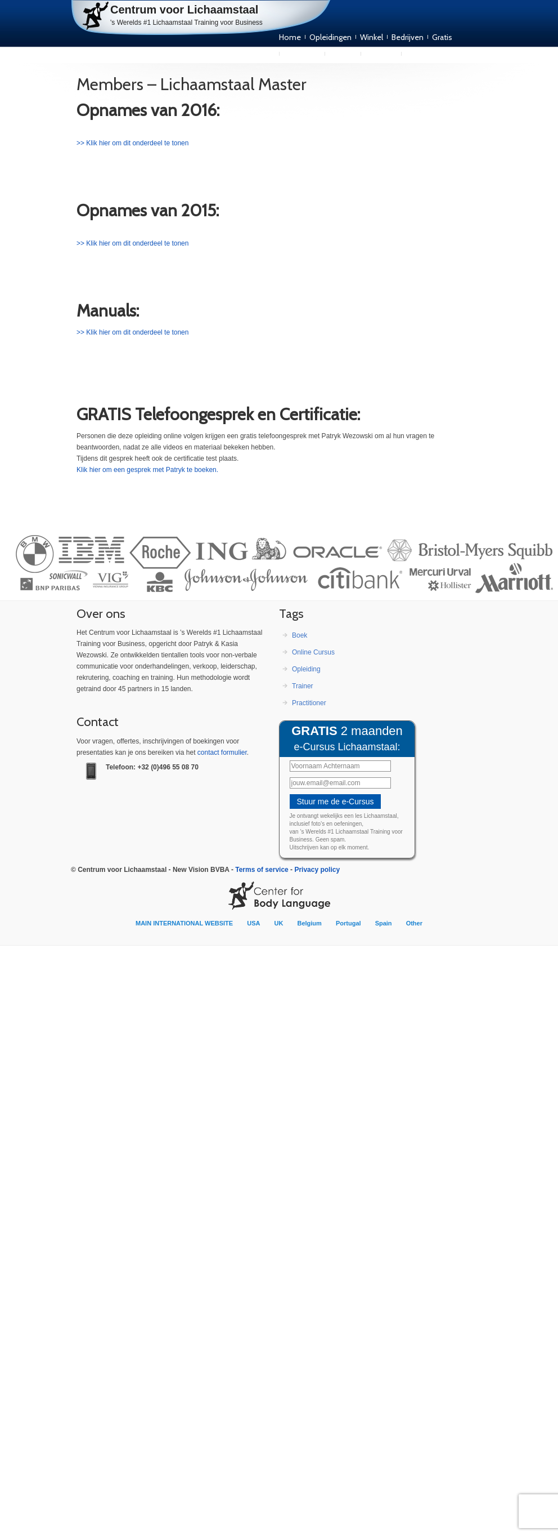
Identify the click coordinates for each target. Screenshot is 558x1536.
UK (279, 923)
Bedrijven (408, 37)
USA (253, 923)
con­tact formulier (222, 752)
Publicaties (302, 54)
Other (414, 923)
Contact (420, 54)
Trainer (302, 686)
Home (290, 37)
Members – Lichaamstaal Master (191, 84)
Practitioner (309, 703)
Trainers (343, 54)
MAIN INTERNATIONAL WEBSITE (184, 923)
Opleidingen (330, 37)
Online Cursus (313, 652)
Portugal (348, 923)
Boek (299, 635)
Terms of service (262, 870)
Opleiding (306, 669)
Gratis (442, 37)
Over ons (381, 54)
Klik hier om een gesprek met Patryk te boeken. (147, 470)
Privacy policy (317, 870)
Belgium (309, 923)
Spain (383, 923)
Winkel (371, 37)
